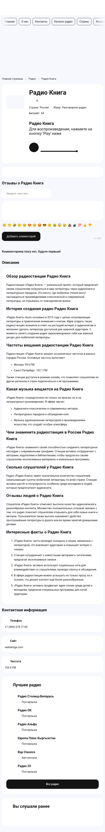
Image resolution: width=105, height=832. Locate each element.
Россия (44, 107)
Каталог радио (63, 21)
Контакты (41, 21)
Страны (84, 21)
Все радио (52, 784)
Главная (9, 21)
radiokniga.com (14, 647)
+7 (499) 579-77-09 (16, 626)
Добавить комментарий (21, 236)
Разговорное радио (74, 107)
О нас (24, 21)
